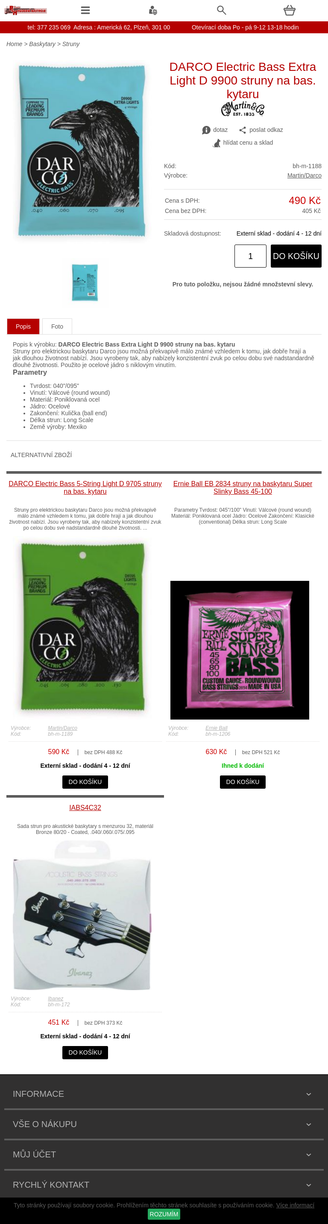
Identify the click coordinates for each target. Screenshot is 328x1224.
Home (14, 44)
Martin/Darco (304, 175)
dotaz (215, 130)
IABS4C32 (85, 807)
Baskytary (42, 44)
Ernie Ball (216, 728)
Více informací (295, 1205)
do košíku (296, 256)
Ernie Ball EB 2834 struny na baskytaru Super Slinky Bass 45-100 (243, 487)
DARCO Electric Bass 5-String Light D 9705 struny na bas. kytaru (85, 487)
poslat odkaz (260, 130)
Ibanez (55, 999)
